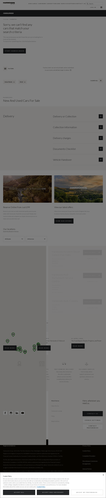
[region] (53, 485)
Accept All (19, 492)
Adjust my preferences (86, 492)
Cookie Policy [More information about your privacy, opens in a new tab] (41, 486)
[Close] (103, 475)
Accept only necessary (53, 492)
